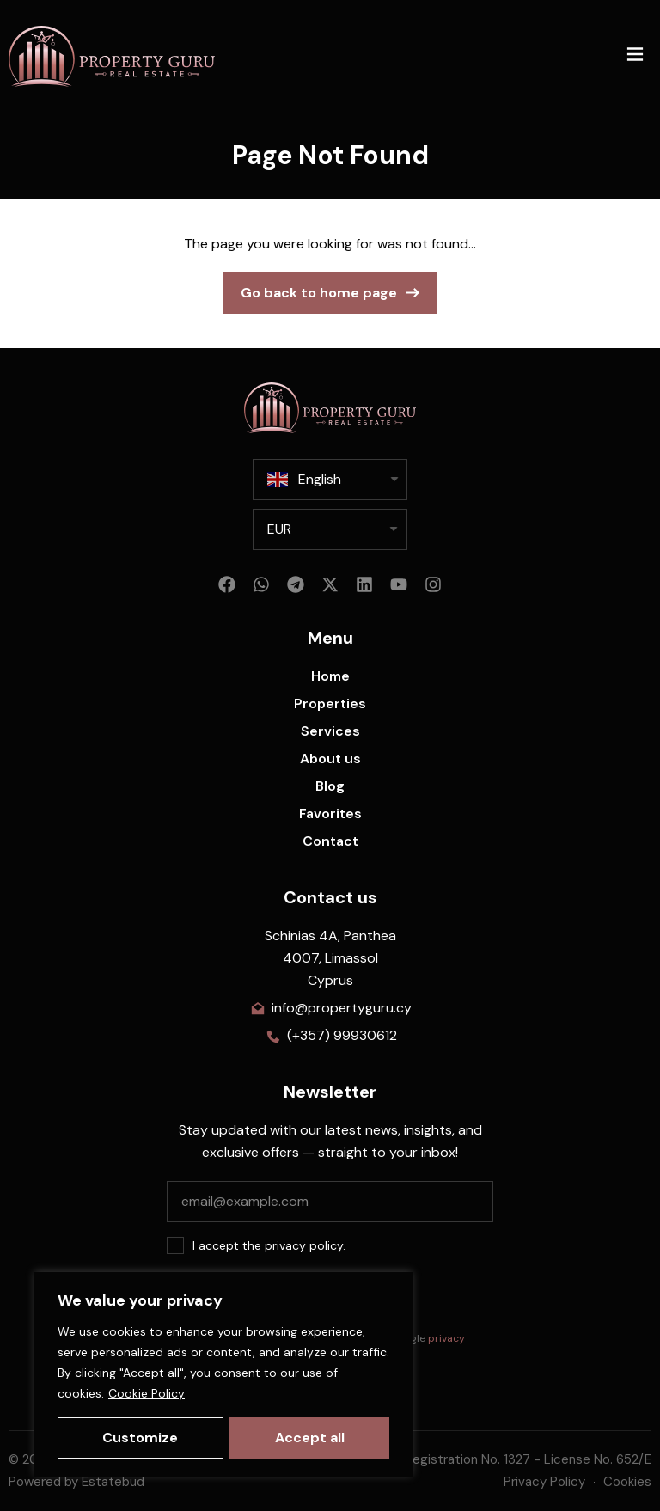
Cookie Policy (146, 1393)
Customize (140, 1437)
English (304, 479)
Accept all (310, 1437)
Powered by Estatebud (76, 1481)
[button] (634, 56)
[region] (223, 1374)
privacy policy (304, 1245)
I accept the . (268, 1245)
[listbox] (330, 529)
